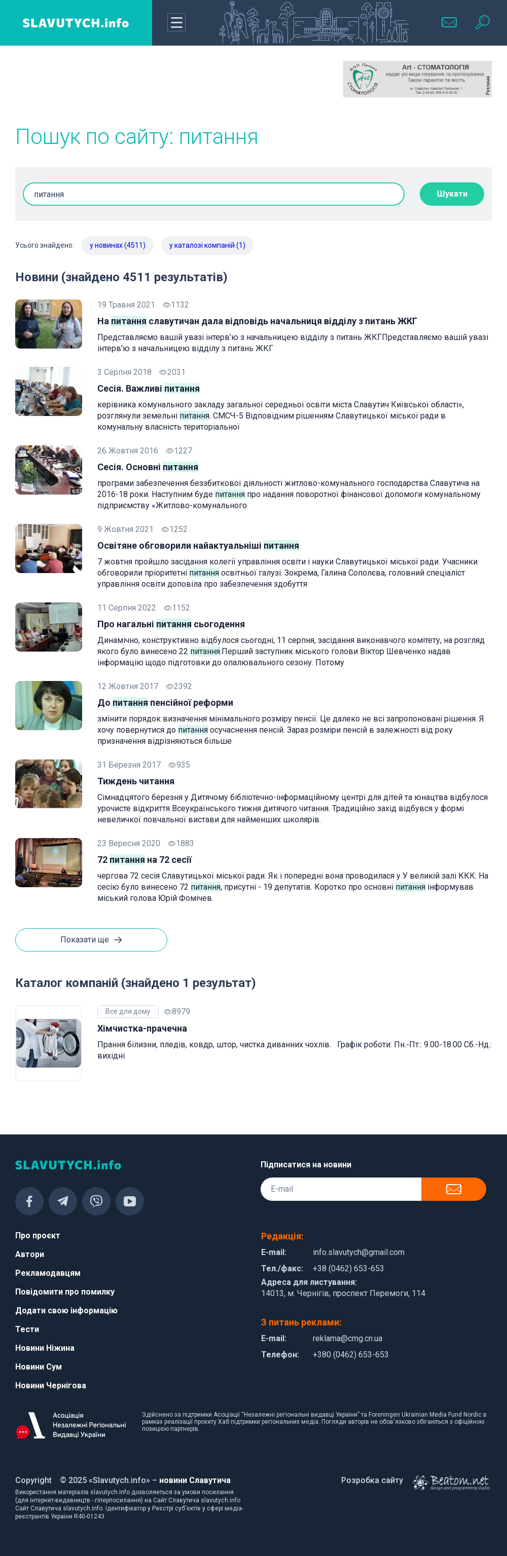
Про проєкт (37, 1235)
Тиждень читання (135, 781)
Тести (27, 1329)
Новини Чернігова (50, 1385)
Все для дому (128, 1011)
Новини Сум (38, 1367)
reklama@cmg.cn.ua (347, 1338)
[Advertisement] (89, 86)
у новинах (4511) (118, 245)
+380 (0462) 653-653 (351, 1354)
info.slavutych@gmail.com (359, 1252)
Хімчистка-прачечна (142, 1028)
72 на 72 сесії (144, 859)
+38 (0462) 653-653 (348, 1268)
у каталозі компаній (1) (207, 245)
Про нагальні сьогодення (171, 624)
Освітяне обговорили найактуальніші (198, 545)
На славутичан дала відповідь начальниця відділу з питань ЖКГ (257, 321)
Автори (29, 1254)
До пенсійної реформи (165, 702)
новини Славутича (195, 1480)
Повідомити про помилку (65, 1292)
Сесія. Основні (147, 467)
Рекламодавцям (48, 1273)
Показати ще (91, 940)
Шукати (452, 194)
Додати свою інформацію (66, 1310)
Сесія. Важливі (148, 388)
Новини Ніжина (45, 1348)
